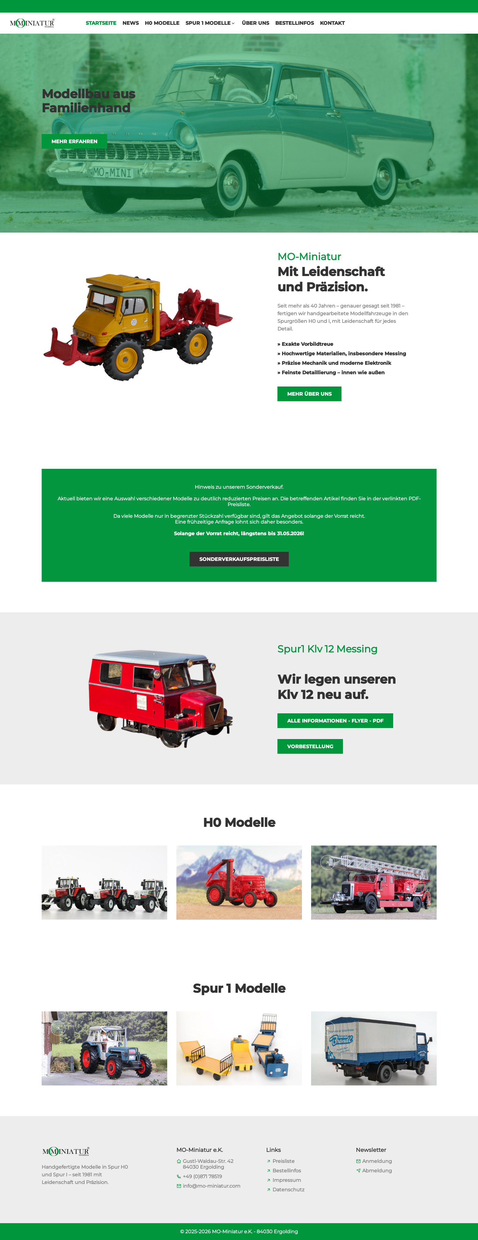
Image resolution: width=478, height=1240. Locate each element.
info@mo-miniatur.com (211, 1186)
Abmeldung (377, 1171)
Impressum (287, 1180)
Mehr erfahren (74, 154)
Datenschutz (288, 1190)
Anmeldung (377, 1161)
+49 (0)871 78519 (202, 1176)
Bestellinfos (287, 1171)
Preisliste (284, 1161)
